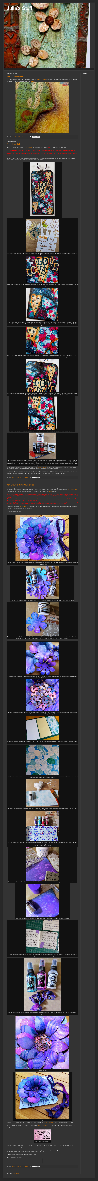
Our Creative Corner (72, 489)
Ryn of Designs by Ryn (43, 1125)
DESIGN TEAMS (15, 69)
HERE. (33, 81)
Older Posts (74, 1171)
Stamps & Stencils (41, 79)
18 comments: (25, 1166)
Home (6, 69)
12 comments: (25, 136)
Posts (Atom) (16, 1173)
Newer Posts (10, 1171)
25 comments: (25, 477)
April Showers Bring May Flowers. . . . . (22, 485)
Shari (50, 491)
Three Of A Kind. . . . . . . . (17, 144)
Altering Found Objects (16, 76)
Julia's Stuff (19, 8)
